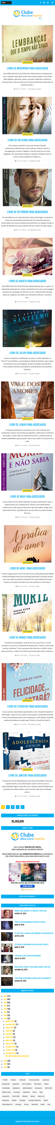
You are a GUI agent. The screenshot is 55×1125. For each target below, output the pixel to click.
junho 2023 (10, 1037)
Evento (35, 1092)
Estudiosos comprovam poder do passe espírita (31, 945)
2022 (5, 1015)
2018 (5, 1003)
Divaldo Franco (6, 1092)
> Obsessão (22, 1080)
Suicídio (14, 1100)
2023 (6, 1019)
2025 (5, 1064)
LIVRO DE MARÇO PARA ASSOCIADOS (27, 637)
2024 (6, 1061)
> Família (4, 1080)
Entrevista (17, 1092)
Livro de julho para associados (27, 353)
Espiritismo (26, 1092)
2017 (5, 999)
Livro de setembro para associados (27, 212)
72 (17, 807)
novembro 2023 (11, 1053)
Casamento (15, 1084)
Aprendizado (6, 1084)
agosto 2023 (10, 1044)
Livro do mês (27, 62)
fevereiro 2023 (11, 1024)
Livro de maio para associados (27, 496)
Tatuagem (22, 1100)
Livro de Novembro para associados (27, 68)
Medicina (25, 1096)
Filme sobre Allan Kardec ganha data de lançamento (33, 978)
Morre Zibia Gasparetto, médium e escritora (30, 911)
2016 (5, 996)
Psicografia (5, 1100)
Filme (41, 1092)
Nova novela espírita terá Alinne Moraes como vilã (32, 967)
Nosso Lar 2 (41, 1096)
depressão (35, 1104)
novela (43, 1104)
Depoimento (16, 1088)
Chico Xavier (37, 1084)
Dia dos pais (48, 1088)
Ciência (46, 1084)
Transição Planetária (34, 1100)
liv (27, 347)
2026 (6, 1067)
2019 (5, 1006)
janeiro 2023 (10, 1021)
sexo (48, 1104)
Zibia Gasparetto (7, 1104)
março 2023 (10, 1028)
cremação (18, 1104)
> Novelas (13, 1080)
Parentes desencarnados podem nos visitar (30, 922)
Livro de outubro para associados (27, 140)
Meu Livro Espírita (21, 89)
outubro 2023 (10, 1050)
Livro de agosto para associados (27, 281)
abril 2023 (9, 1031)
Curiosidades (6, 1088)
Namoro (33, 1096)
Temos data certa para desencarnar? (28, 956)
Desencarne (38, 1088)
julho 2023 (9, 1041)
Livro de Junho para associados (27, 424)
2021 (5, 1012)
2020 (6, 1009)
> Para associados (33, 1080)
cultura (26, 1104)
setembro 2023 (11, 1047)
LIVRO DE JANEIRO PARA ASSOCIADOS (27, 775)
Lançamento (5, 1096)
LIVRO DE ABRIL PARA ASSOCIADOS (27, 568)
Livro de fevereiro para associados (27, 706)
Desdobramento (27, 1088)
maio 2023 (9, 1034)
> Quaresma (45, 1080)
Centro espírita (26, 1084)
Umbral (46, 1100)
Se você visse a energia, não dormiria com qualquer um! (34, 933)
